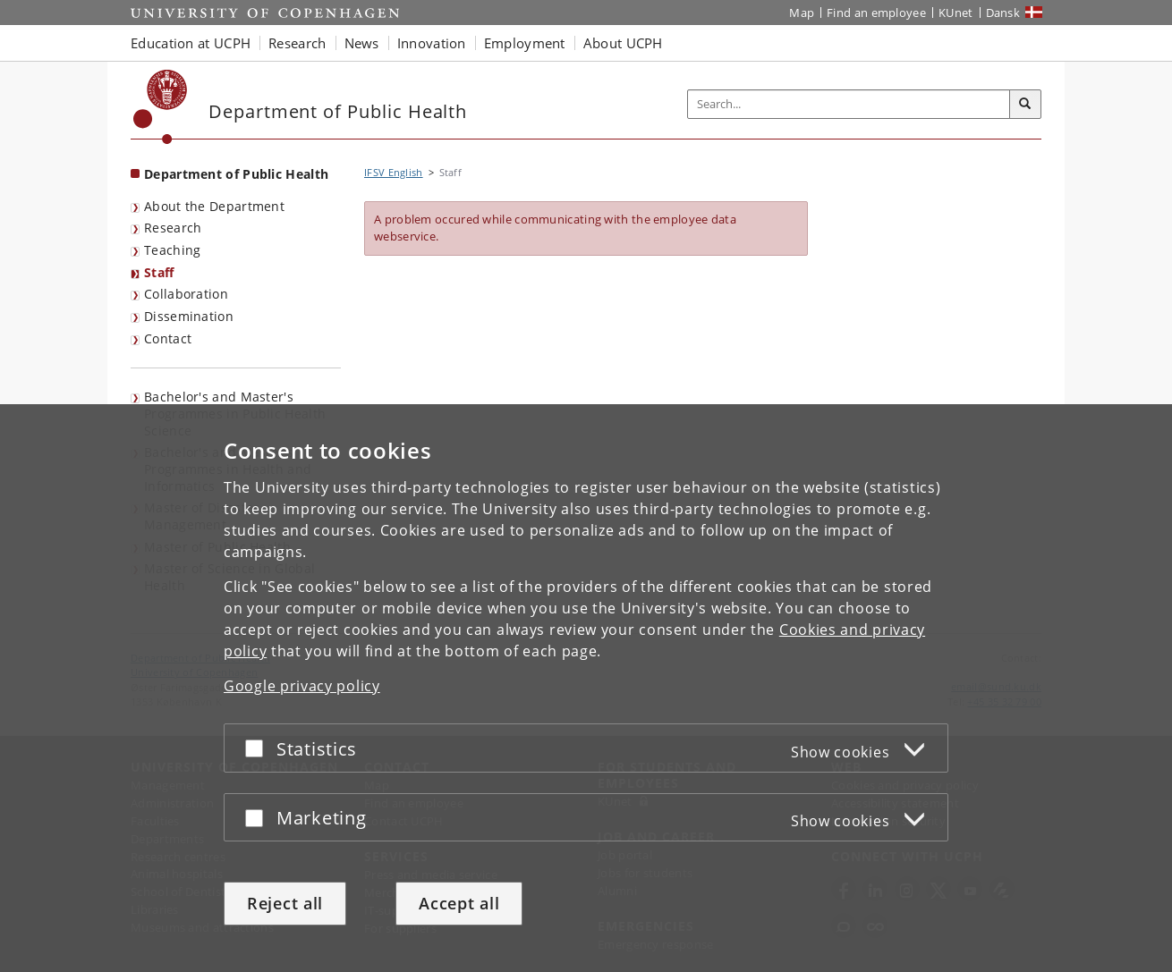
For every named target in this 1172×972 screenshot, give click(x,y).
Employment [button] (524, 43)
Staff (159, 272)
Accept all (459, 903)
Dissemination (189, 316)
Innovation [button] (431, 43)
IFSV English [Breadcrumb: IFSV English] (393, 172)
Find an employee (876, 12)
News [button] (361, 43)
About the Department (214, 206)
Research (172, 227)
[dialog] (586, 688)
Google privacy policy (302, 686)
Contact (167, 338)
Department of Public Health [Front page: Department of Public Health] (236, 173)
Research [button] (297, 43)
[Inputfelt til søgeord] (849, 104)
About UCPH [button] (623, 43)
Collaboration (186, 293)
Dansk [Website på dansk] (1003, 12)
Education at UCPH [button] (191, 43)
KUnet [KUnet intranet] (955, 12)
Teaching (172, 249)
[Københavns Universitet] (160, 107)
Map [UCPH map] (801, 12)
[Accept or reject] (258, 748)
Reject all (285, 903)
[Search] (1025, 104)
